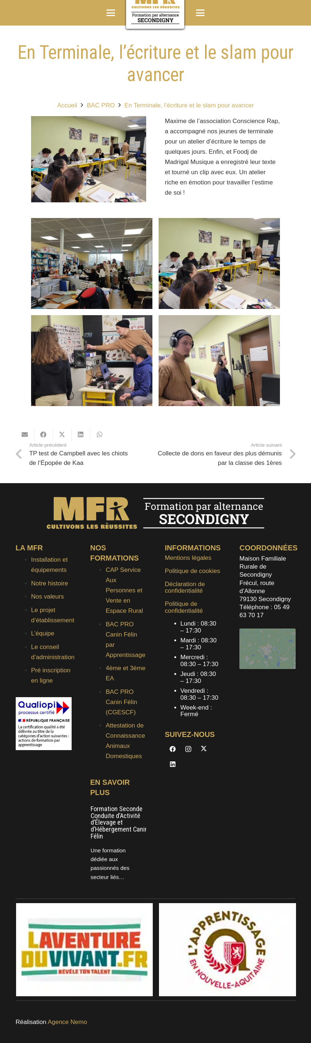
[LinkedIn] (173, 764)
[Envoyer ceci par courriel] (25, 434)
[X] (204, 749)
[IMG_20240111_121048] (91, 263)
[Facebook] (173, 749)
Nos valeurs (47, 596)
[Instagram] (188, 749)
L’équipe (42, 633)
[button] (110, 12)
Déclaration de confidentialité (185, 588)
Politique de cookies (192, 571)
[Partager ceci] (43, 434)
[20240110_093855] (219, 263)
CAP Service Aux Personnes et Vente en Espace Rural (124, 590)
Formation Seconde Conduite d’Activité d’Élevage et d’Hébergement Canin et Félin (123, 822)
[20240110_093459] (219, 360)
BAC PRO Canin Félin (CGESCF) (121, 702)
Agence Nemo (67, 1022)
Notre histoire (49, 583)
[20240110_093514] (91, 360)
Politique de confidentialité (184, 607)
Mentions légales (188, 557)
